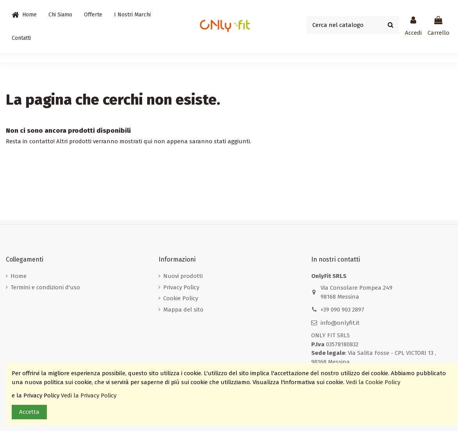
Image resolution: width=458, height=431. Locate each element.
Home (19, 276)
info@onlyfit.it (340, 322)
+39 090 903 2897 (342, 309)
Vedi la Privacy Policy (89, 395)
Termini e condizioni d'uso (45, 287)
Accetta (29, 411)
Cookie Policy (180, 298)
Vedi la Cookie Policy (374, 382)
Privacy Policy (181, 287)
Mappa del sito (183, 309)
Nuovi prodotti (183, 276)
